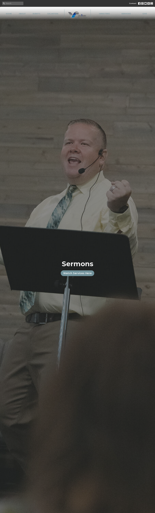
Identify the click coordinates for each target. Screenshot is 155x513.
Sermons (126, 13)
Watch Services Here (77, 273)
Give (144, 13)
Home (9, 13)
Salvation (52, 13)
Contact (132, 3)
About (22, 13)
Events (36, 13)
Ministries (104, 13)
